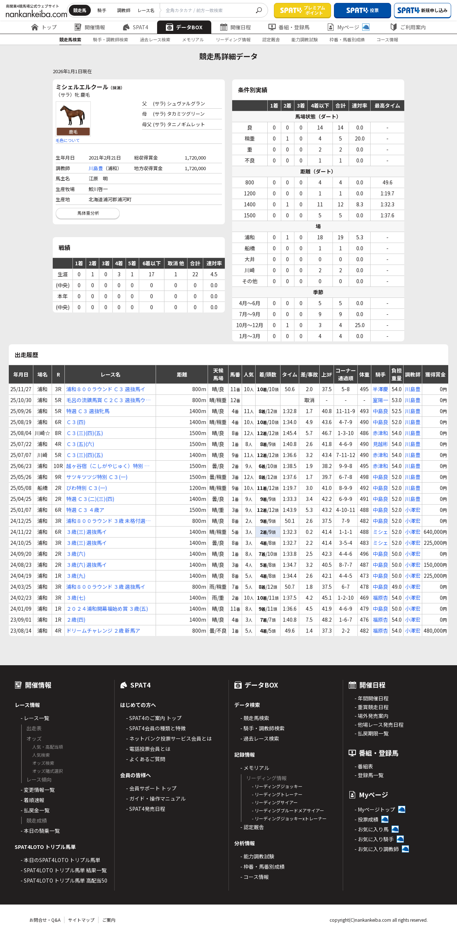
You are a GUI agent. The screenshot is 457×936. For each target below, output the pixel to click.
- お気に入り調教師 (376, 849)
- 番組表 (363, 766)
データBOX (184, 27)
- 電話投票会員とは (148, 748)
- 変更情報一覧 (38, 789)
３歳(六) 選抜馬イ (86, 564)
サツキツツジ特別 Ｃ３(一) (96, 476)
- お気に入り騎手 (374, 839)
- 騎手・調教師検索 (262, 728)
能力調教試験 (304, 39)
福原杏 (380, 597)
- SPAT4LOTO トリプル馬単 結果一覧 (64, 870)
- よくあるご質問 (145, 759)
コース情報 (387, 39)
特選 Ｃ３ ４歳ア (85, 509)
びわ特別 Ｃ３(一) (86, 487)
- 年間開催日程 (371, 698)
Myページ (348, 27)
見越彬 (380, 444)
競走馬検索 (70, 39)
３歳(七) (75, 597)
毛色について (68, 140)
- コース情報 (254, 876)
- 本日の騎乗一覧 (40, 830)
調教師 (123, 10)
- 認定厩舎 (252, 827)
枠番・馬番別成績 (347, 39)
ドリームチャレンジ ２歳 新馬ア (103, 630)
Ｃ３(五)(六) (80, 444)
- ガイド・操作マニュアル (156, 798)
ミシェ (380, 531)
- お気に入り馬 (371, 829)
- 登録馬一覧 (368, 775)
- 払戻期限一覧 (371, 733)
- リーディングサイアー (275, 802)
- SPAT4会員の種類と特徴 (156, 728)
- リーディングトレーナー (277, 794)
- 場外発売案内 (371, 715)
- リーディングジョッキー (277, 786)
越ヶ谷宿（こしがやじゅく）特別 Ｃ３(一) (107, 466)
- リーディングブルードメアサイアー (288, 810)
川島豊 (96, 168)
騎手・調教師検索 (110, 39)
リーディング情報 (233, 39)
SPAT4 (135, 27)
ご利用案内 (408, 27)
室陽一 (380, 400)
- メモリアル (254, 767)
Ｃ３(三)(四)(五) (84, 433)
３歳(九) (75, 575)
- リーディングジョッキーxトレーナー (289, 818)
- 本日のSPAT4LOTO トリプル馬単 (60, 860)
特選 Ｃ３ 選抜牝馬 (87, 411)
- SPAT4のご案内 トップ (154, 718)
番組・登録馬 (288, 27)
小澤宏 (412, 509)
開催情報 (89, 27)
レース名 (146, 10)
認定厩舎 (271, 39)
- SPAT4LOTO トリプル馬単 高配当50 (64, 880)
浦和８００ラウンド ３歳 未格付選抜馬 (108, 521)
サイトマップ (81, 920)
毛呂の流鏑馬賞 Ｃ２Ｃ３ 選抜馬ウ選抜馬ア (108, 400)
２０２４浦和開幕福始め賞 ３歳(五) (107, 608)
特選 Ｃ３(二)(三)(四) (90, 498)
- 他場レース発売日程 (379, 724)
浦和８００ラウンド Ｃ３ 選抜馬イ (105, 389)
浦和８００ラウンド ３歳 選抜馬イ (105, 586)
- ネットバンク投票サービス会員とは (169, 738)
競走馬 (79, 10)
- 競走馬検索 (254, 718)
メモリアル (193, 39)
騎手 (101, 10)
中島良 (380, 411)
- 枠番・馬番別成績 (262, 866)
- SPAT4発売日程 (145, 808)
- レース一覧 (35, 718)
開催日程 (235, 27)
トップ (44, 27)
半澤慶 (380, 389)
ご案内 (108, 920)
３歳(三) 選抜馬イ (86, 531)
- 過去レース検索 (259, 738)
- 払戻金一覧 (35, 810)
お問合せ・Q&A (44, 920)
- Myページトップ (374, 809)
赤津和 (380, 433)
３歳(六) (75, 553)
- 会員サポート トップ (151, 788)
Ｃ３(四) (75, 422)
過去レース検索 (155, 39)
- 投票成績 (366, 819)
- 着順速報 (32, 800)
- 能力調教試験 (257, 856)
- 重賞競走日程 (371, 707)
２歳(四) (75, 619)
